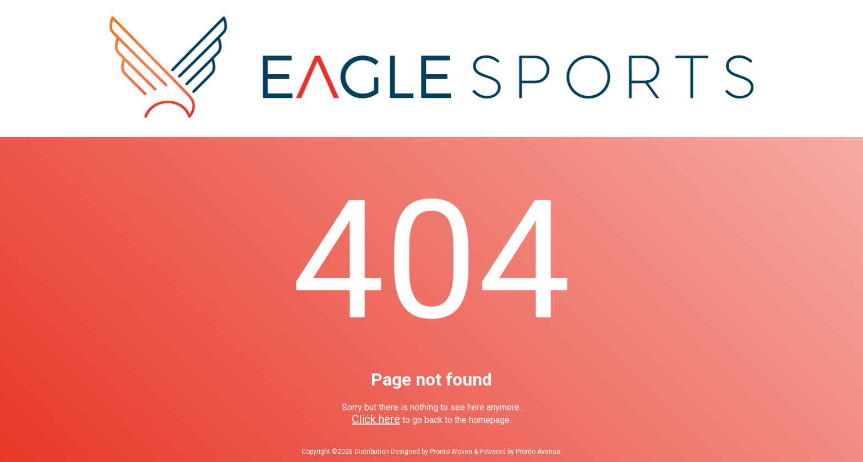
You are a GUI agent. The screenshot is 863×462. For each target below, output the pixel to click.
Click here (376, 419)
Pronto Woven (451, 451)
